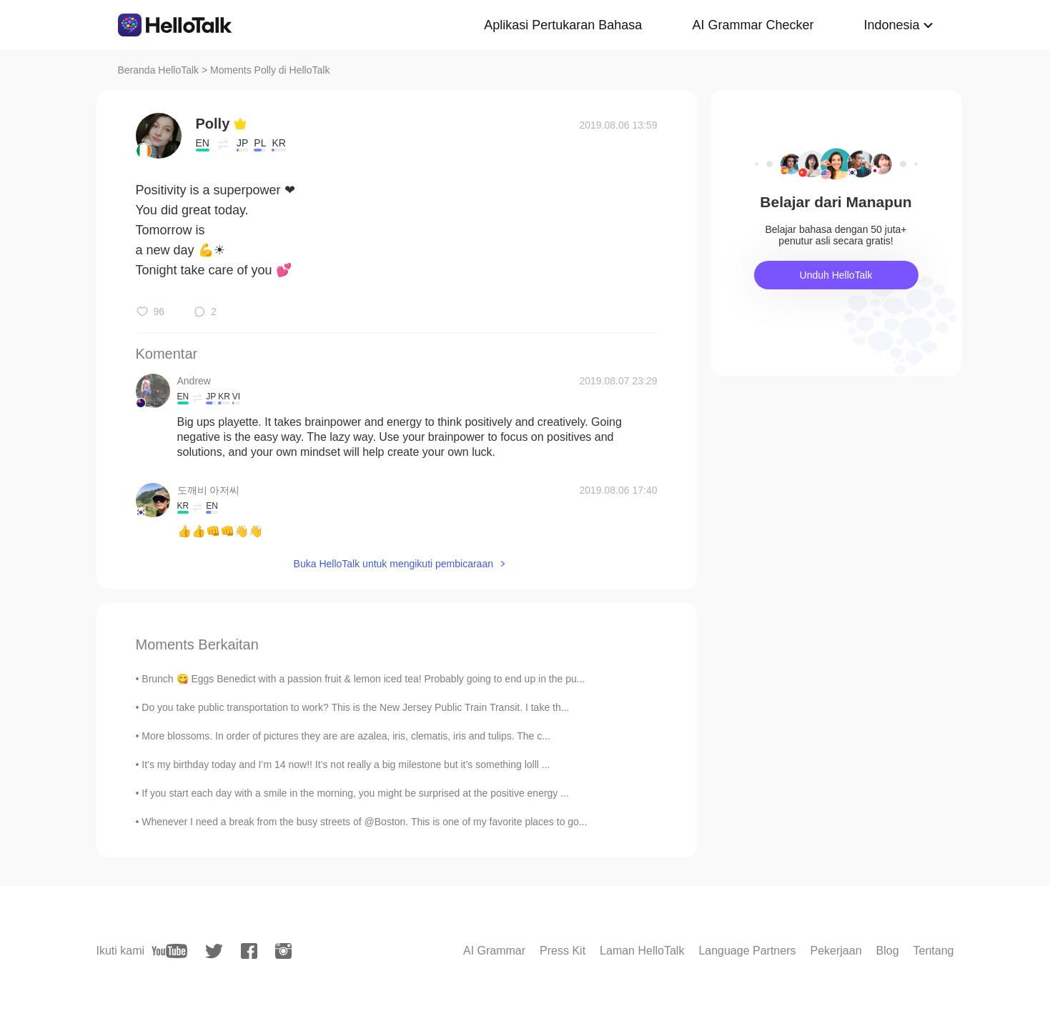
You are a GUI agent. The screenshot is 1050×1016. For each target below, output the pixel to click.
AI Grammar (494, 951)
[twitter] (214, 951)
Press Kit (562, 951)
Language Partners (747, 951)
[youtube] (169, 951)
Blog (887, 951)
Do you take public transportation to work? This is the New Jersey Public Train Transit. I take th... (355, 707)
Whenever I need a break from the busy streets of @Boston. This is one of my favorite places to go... (364, 821)
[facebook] (249, 951)
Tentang (933, 951)
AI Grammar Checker (752, 25)
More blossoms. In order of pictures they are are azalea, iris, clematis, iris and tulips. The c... (346, 736)
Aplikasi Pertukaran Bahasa (563, 25)
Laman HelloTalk (642, 951)
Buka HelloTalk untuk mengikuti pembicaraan (393, 563)
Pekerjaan (835, 951)
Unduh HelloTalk (836, 275)
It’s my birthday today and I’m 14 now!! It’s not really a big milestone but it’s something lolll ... (346, 764)
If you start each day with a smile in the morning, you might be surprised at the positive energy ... (355, 793)
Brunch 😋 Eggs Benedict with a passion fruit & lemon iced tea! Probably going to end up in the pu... (363, 678)
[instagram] (283, 951)
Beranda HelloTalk (158, 70)
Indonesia (891, 25)
